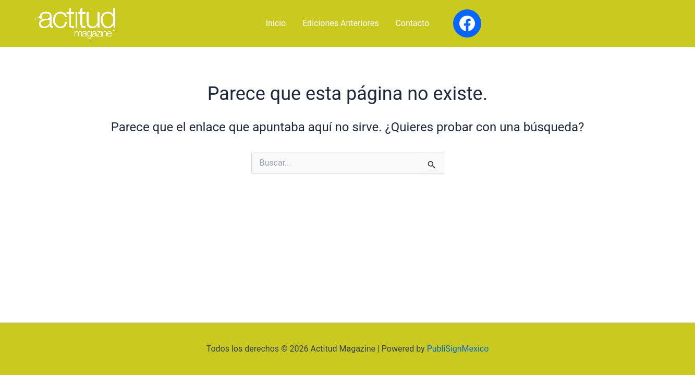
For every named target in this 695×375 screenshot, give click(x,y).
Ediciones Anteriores (340, 23)
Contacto (412, 23)
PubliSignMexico (458, 349)
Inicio (276, 23)
